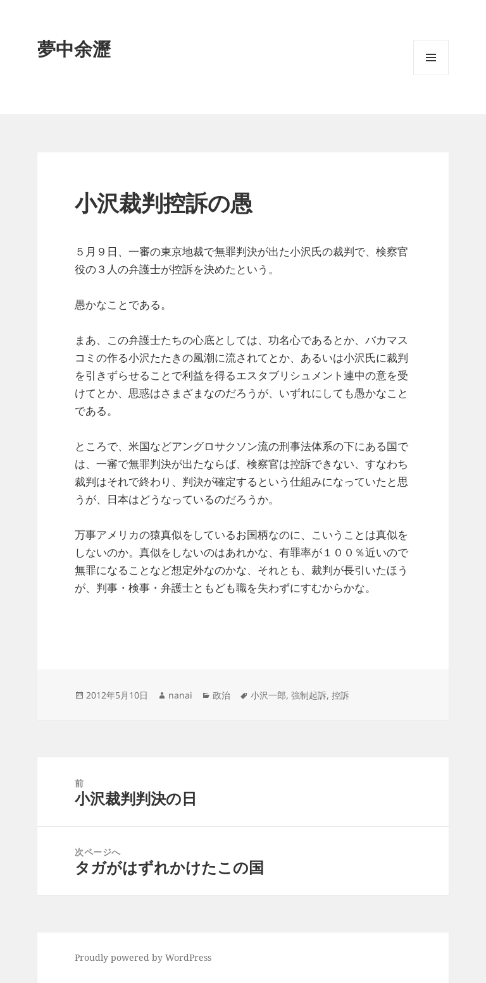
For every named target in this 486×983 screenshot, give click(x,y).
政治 (221, 695)
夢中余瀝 (74, 48)
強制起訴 (309, 695)
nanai (180, 695)
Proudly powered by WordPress (143, 957)
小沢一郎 (268, 695)
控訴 (340, 695)
